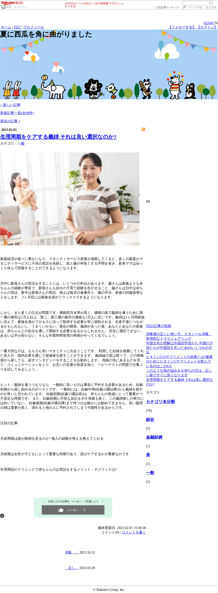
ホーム (6, 27)
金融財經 (154, 437)
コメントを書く (134, 532)
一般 (21, 143)
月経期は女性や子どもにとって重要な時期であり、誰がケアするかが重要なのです (64, 454)
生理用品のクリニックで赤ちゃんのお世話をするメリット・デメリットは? (58, 469)
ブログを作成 (195, 7)
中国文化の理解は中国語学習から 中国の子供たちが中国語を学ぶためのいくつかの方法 (179, 347)
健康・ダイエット (16, 6)
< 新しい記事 (10, 105)
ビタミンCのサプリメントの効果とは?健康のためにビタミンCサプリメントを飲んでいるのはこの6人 (179, 361)
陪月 (69, 312)
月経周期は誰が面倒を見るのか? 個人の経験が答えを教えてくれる (52, 438)
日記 (17, 27)
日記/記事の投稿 (158, 326)
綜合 (150, 419)
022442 (209, 23)
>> (166, 7)
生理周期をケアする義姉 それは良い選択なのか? (58, 137)
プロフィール (33, 27)
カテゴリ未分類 (160, 401)
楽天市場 (211, 7)
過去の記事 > (10, 121)
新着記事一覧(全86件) (17, 113)
